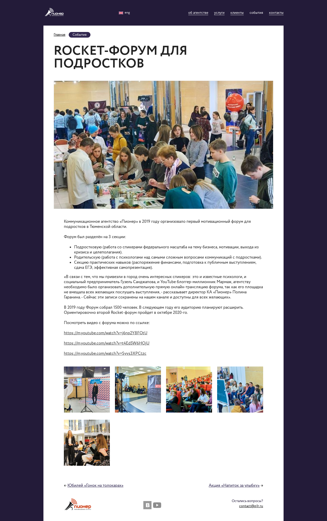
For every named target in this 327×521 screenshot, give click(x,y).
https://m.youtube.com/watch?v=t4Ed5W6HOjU (106, 343)
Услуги (219, 13)
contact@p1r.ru (251, 506)
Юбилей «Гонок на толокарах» (95, 486)
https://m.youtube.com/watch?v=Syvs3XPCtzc (105, 354)
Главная (59, 34)
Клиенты (237, 13)
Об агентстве (198, 13)
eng (124, 12)
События (256, 13)
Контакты (276, 13)
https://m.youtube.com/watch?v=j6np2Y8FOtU (105, 333)
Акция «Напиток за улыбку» (234, 486)
